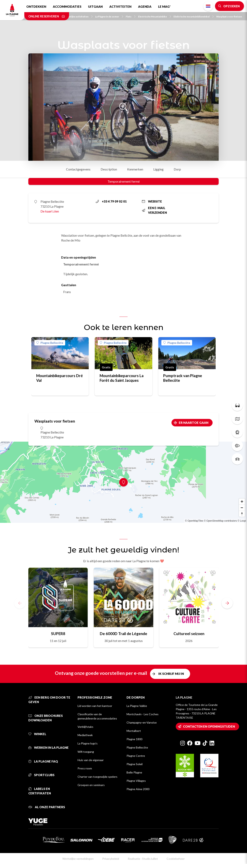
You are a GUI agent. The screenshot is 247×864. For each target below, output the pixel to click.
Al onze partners (46, 807)
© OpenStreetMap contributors (220, 520)
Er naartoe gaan (193, 422)
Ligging (158, 169)
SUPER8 (58, 633)
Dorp (177, 169)
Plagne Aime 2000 (138, 789)
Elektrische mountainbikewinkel (194, 16)
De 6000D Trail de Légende (123, 633)
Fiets (130, 16)
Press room (85, 768)
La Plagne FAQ (43, 761)
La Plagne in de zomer (109, 16)
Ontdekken (36, 6)
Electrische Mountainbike (154, 16)
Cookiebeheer (176, 858)
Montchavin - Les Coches (143, 714)
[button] (227, 603)
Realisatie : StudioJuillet (143, 858)
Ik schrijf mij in (171, 673)
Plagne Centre (136, 755)
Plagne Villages (136, 780)
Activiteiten (120, 6)
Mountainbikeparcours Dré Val (59, 378)
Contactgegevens (78, 169)
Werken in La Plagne (48, 747)
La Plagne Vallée (137, 706)
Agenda (144, 6)
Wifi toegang (86, 751)
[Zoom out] (242, 508)
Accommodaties (67, 6)
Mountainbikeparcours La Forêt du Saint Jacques (122, 378)
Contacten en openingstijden (209, 726)
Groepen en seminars (91, 785)
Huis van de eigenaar (91, 760)
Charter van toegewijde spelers (97, 776)
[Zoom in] (242, 501)
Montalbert (134, 730)
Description (109, 169)
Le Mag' (164, 6)
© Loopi (241, 520)
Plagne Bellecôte (49, 342)
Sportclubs (41, 775)
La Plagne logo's (88, 743)
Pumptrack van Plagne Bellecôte (182, 378)
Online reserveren (46, 16)
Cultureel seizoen (189, 633)
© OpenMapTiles (194, 520)
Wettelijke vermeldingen (78, 858)
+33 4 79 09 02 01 (111, 201)
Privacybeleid (110, 858)
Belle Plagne (134, 772)
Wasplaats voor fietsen (229, 16)
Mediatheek (85, 735)
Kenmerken (135, 169)
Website (152, 201)
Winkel (37, 734)
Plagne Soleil (135, 764)
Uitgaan (95, 6)
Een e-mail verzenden (154, 210)
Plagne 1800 (134, 739)
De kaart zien (49, 211)
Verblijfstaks (85, 726)
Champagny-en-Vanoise (142, 722)
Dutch (208, 6)
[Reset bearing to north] (242, 514)
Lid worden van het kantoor (95, 706)
